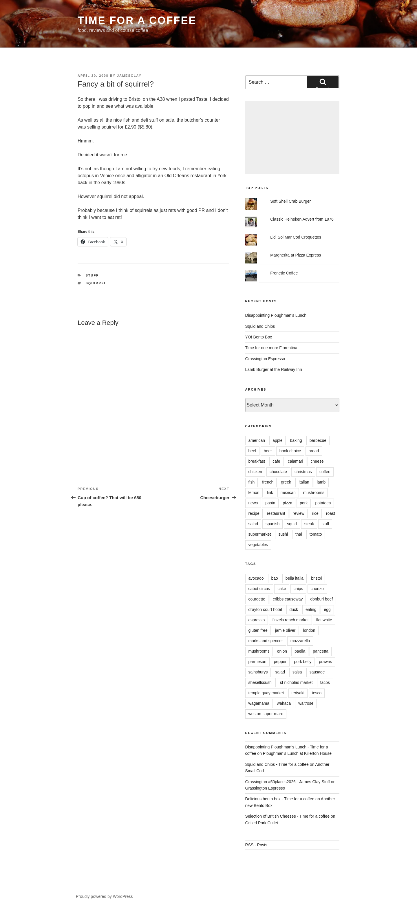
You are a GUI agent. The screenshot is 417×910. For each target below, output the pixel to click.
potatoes (323, 503)
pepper (280, 661)
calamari (295, 461)
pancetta (320, 651)
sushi (283, 534)
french (267, 482)
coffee (324, 471)
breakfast (256, 461)
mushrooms (313, 492)
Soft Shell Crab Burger (290, 201)
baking (296, 440)
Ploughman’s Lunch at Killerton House (297, 753)
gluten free (258, 630)
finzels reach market (290, 620)
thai (298, 534)
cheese (317, 461)
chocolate (278, 471)
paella (300, 651)
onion (282, 651)
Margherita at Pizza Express (295, 255)
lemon (253, 492)
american (256, 440)
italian (304, 482)
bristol (316, 578)
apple (277, 440)
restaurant (276, 513)
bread (314, 450)
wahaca (284, 703)
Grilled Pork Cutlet (261, 823)
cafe (276, 461)
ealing (311, 609)
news (253, 503)
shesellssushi (260, 682)
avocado (256, 578)
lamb (321, 482)
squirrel (96, 283)
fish (251, 482)
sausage (317, 672)
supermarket (259, 534)
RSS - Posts (256, 845)
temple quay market (266, 693)
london (309, 630)
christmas (303, 471)
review (298, 513)
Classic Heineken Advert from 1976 (302, 219)
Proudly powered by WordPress (104, 896)
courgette (256, 599)
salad (253, 523)
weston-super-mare (266, 713)
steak (309, 523)
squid (292, 523)
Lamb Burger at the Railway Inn (273, 369)
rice (315, 513)
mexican (288, 492)
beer (268, 450)
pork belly (302, 661)
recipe (253, 513)
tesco (316, 693)
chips (298, 588)
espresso (256, 620)
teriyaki (298, 693)
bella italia (294, 578)
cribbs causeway (288, 599)
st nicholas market (296, 682)
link (270, 492)
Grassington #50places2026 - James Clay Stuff (287, 781)
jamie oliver (285, 630)
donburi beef (321, 599)
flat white (324, 620)
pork (304, 503)
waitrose (305, 703)
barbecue (318, 440)
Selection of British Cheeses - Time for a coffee (287, 816)
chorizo (317, 588)
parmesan (257, 661)
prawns (325, 661)
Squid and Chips (260, 326)
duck (294, 609)
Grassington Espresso (265, 358)
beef (252, 450)
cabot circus (259, 588)
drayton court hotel (265, 609)
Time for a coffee (137, 20)
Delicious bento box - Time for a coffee (279, 799)
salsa (297, 672)
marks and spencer (265, 640)
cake (281, 588)
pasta (270, 503)
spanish (272, 523)
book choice (290, 450)
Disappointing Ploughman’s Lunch (275, 315)
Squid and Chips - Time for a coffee (277, 764)
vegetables (258, 544)
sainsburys (258, 672)
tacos (325, 682)
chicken (255, 471)
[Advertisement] (292, 137)
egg (327, 609)
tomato (316, 534)
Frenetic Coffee (284, 273)
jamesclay (129, 75)
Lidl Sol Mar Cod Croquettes (295, 237)
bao (274, 578)
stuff (92, 275)
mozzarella (300, 640)
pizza (287, 503)
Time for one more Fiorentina (271, 347)
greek (286, 482)
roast (330, 513)
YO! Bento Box (258, 337)
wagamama (258, 703)
